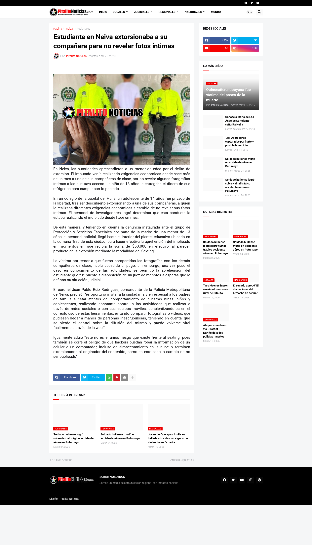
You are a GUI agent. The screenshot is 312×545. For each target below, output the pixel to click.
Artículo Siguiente (181, 459)
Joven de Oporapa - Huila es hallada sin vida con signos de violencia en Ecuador (168, 438)
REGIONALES (167, 12)
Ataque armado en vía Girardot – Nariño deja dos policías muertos (214, 331)
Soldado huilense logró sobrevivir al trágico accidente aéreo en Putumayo (73, 438)
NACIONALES (193, 12)
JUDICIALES (141, 12)
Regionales (83, 28)
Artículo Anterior (62, 459)
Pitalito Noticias (69, 498)
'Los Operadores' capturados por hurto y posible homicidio (239, 141)
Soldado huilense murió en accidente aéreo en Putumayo (120, 436)
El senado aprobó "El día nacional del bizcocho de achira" (246, 289)
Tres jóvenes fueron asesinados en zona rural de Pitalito (215, 289)
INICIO (103, 12)
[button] (249, 12)
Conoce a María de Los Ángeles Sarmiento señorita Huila (239, 120)
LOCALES (119, 12)
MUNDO (216, 12)
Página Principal (63, 28)
